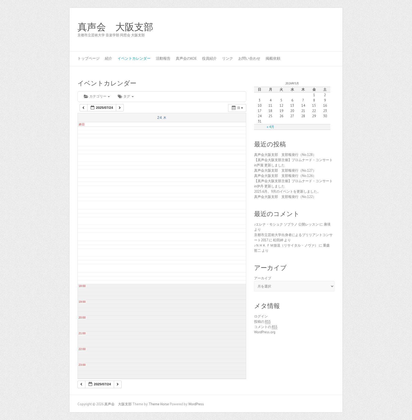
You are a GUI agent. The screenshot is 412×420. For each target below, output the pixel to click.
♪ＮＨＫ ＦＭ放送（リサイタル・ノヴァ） (286, 245)
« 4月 (270, 127)
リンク (227, 58)
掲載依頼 (273, 58)
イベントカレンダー (134, 58)
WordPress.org (264, 332)
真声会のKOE (186, 58)
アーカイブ (262, 278)
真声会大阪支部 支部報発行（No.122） (285, 196)
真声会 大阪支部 (115, 27)
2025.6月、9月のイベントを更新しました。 (287, 191)
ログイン (261, 316)
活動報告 (163, 58)
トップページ (89, 58)
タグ (125, 96)
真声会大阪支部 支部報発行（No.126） (285, 175)
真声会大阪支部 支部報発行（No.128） (285, 154)
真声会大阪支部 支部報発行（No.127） (285, 170)
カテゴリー (97, 96)
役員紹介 (209, 58)
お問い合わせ (249, 58)
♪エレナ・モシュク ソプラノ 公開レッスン (286, 224)
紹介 (108, 58)
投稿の (262, 321)
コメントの (265, 327)
